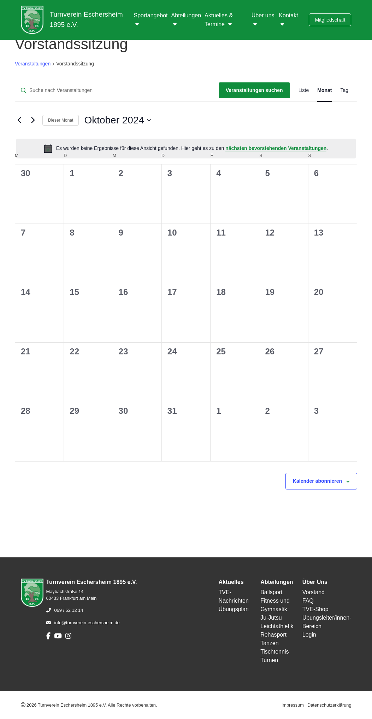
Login (309, 635)
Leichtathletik (276, 626)
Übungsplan (233, 609)
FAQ (308, 601)
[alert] (186, 148)
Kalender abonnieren (317, 481)
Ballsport (271, 592)
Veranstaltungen (33, 63)
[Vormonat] (19, 120)
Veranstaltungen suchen (254, 90)
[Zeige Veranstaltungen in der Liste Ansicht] (304, 90)
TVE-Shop (315, 609)
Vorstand (313, 592)
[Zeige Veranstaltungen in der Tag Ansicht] (344, 90)
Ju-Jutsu (271, 618)
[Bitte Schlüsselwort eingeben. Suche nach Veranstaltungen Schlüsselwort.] (117, 90)
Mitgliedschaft (330, 20)
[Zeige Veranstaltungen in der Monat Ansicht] (324, 90)
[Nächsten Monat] (33, 120)
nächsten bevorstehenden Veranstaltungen (275, 148)
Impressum (293, 705)
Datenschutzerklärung (329, 705)
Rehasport (273, 635)
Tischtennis (274, 652)
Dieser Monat (60, 120)
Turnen (269, 660)
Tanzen (269, 643)
